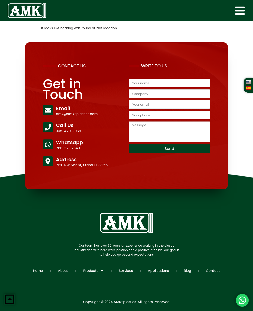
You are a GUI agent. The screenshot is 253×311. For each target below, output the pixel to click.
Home (38, 270)
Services (126, 270)
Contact (213, 270)
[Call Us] (48, 127)
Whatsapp (69, 142)
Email (63, 108)
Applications (158, 270)
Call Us (65, 125)
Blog (187, 270)
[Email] (48, 110)
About (63, 270)
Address (66, 159)
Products (93, 271)
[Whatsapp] (48, 144)
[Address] (48, 161)
